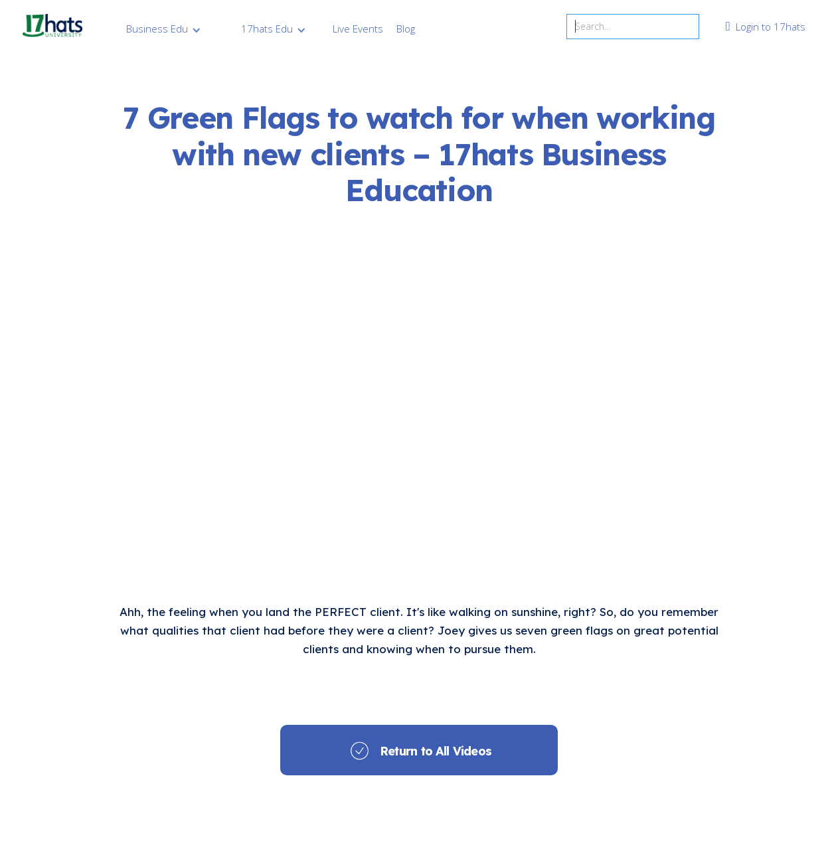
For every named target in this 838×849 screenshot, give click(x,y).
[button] (163, 28)
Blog (405, 28)
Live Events (358, 28)
